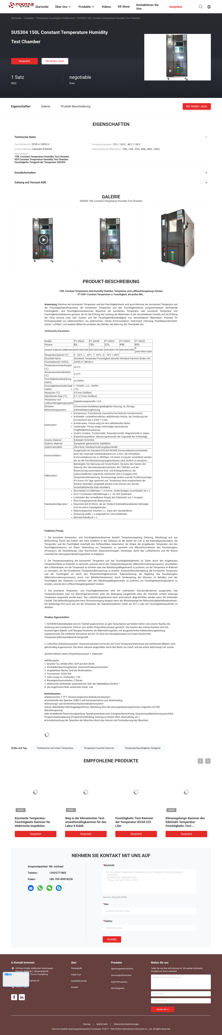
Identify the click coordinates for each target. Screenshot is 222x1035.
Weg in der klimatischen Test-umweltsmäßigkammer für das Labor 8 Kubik (85, 822)
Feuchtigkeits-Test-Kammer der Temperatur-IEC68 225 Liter (134, 822)
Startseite (16, 18)
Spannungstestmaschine (122, 969)
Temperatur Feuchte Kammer (99, 748)
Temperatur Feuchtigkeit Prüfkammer (55, 18)
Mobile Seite (102, 1024)
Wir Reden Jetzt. (55, 61)
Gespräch (24, 61)
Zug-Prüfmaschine (119, 982)
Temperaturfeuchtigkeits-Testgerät (142, 748)
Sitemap (86, 1024)
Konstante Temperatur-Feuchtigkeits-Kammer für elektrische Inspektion (32, 822)
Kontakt (111, 939)
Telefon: (108, 921)
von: (106, 904)
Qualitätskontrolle (79, 981)
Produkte (29, 18)
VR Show (124, 6)
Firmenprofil (76, 968)
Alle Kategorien (117, 988)
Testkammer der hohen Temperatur (55, 748)
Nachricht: (109, 865)
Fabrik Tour (76, 974)
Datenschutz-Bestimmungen (126, 1024)
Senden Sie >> (162, 1009)
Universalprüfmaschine (121, 975)
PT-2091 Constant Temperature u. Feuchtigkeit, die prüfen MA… (111, 294)
